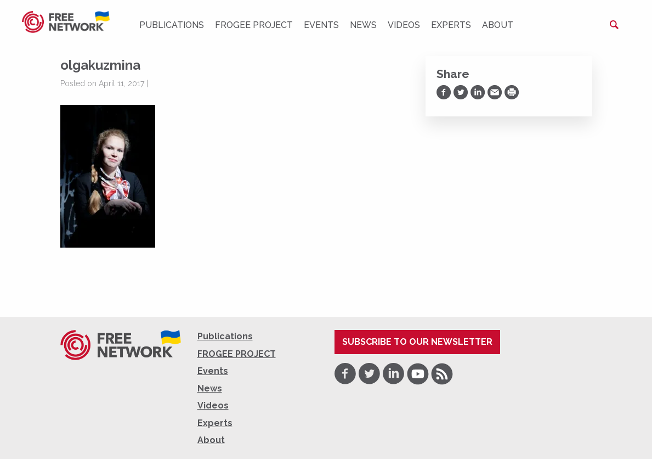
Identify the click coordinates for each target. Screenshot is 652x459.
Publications (171, 25)
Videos (404, 25)
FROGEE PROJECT (254, 25)
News (363, 25)
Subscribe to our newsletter (417, 342)
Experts (451, 25)
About (497, 25)
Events (321, 25)
